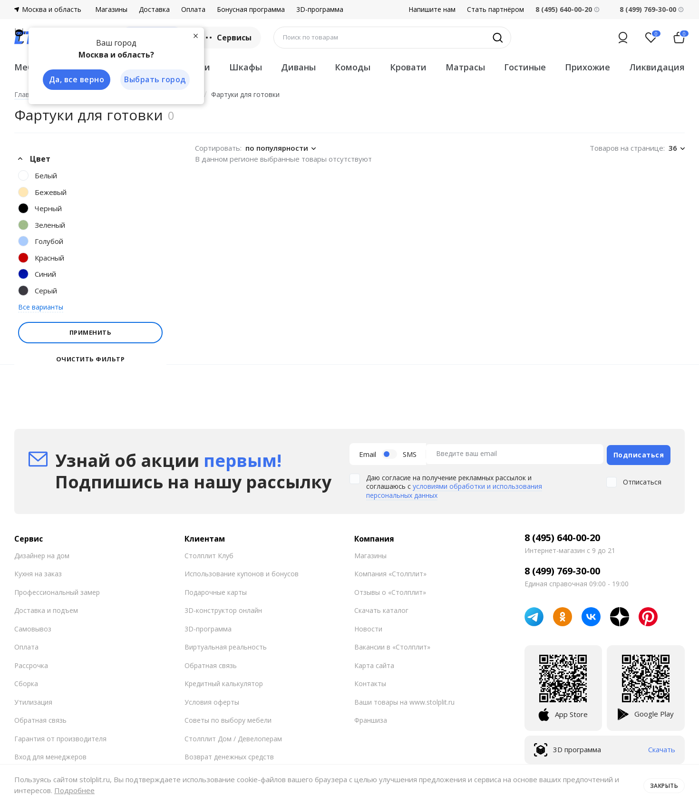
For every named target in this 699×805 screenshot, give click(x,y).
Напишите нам (432, 9)
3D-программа (319, 9)
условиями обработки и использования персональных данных (454, 488)
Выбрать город (154, 80)
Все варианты (40, 306)
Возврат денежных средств (229, 754)
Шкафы (245, 67)
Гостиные (525, 67)
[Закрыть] (195, 35)
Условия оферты (211, 699)
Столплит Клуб (208, 553)
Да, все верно (74, 80)
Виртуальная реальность (225, 645)
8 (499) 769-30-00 (648, 9)
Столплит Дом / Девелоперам (233, 736)
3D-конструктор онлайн (223, 608)
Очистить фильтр (90, 359)
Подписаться (638, 452)
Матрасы (465, 67)
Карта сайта (374, 663)
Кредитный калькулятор (223, 681)
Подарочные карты (215, 589)
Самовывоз (32, 626)
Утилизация (33, 699)
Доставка (154, 9)
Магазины (111, 9)
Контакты (370, 681)
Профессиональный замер (57, 589)
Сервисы (228, 37)
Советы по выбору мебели (228, 718)
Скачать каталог (381, 608)
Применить (90, 332)
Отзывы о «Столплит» (390, 589)
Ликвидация (657, 67)
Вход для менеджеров (50, 754)
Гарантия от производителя (60, 736)
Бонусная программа (251, 9)
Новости (368, 626)
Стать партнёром (495, 9)
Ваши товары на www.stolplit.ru (404, 699)
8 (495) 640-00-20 (562, 535)
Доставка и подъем (46, 608)
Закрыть (662, 784)
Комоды (352, 67)
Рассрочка (31, 663)
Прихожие (587, 67)
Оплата (193, 9)
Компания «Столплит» (390, 571)
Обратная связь (40, 718)
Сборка (26, 681)
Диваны (298, 67)
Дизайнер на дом (41, 553)
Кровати (408, 67)
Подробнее (74, 790)
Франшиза (370, 718)
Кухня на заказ (38, 571)
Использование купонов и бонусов (241, 571)
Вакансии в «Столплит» (392, 645)
